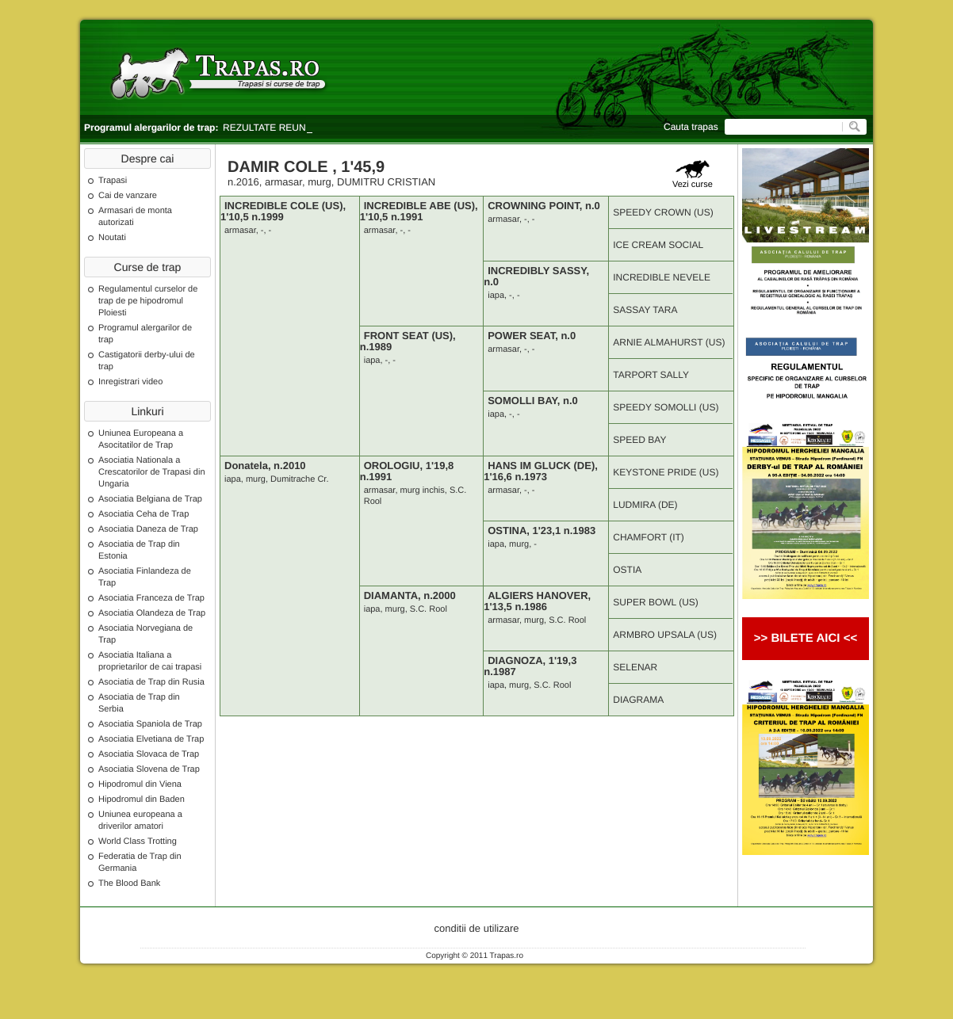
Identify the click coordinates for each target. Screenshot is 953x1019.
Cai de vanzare (127, 195)
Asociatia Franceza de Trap (151, 598)
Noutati (112, 237)
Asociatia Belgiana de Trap (150, 499)
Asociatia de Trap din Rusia (151, 682)
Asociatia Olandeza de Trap (151, 613)
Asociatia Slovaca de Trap (148, 754)
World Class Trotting (137, 841)
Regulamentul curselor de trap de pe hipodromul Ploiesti (147, 301)
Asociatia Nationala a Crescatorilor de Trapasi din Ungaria (151, 472)
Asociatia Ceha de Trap (143, 514)
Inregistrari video (130, 382)
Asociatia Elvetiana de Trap (151, 739)
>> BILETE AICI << (805, 638)
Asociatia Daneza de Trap (148, 529)
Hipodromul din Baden (141, 799)
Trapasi (112, 180)
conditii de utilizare (476, 928)
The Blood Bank (129, 883)
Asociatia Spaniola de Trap (150, 724)
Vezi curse (692, 174)
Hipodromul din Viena (140, 784)
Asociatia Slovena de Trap (149, 769)
